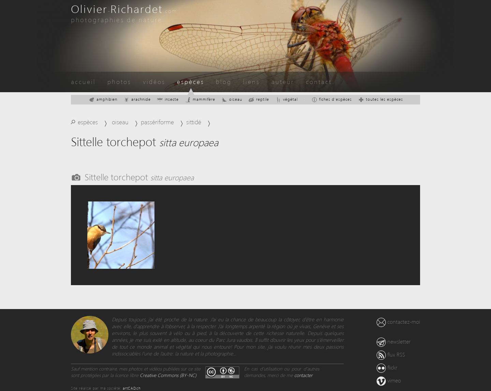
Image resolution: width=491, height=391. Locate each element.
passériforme (157, 121)
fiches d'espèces (331, 99)
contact (319, 81)
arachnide (137, 99)
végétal (286, 99)
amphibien (103, 99)
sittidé (193, 121)
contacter (303, 375)
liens (251, 81)
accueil (83, 81)
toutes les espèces (380, 99)
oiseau (231, 99)
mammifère (200, 99)
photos (119, 81)
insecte (168, 99)
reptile (258, 99)
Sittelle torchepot (139, 176)
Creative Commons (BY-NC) (168, 375)
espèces (190, 81)
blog (224, 81)
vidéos (154, 81)
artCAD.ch (132, 388)
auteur (282, 81)
